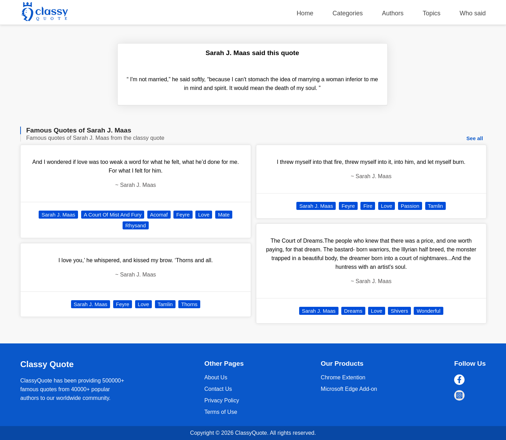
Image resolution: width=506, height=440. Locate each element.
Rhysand (135, 225)
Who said (473, 13)
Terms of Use (220, 412)
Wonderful (428, 311)
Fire (367, 206)
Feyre (182, 215)
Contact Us (218, 389)
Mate (223, 215)
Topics (432, 13)
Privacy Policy (221, 400)
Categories (348, 13)
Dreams (353, 311)
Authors (393, 13)
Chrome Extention (343, 377)
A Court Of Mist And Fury (113, 215)
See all (474, 138)
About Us (215, 377)
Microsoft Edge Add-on (349, 389)
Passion (410, 206)
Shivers (399, 311)
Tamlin (165, 304)
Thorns (189, 304)
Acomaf (159, 215)
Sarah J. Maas (58, 215)
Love (204, 215)
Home (305, 13)
